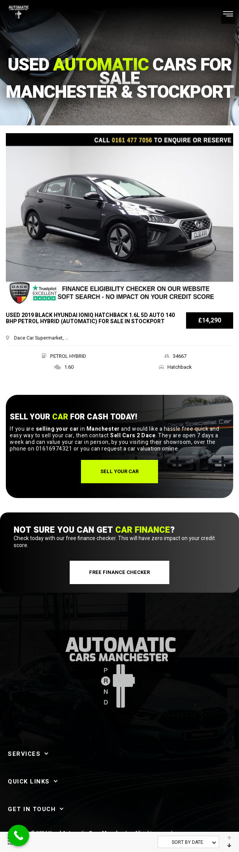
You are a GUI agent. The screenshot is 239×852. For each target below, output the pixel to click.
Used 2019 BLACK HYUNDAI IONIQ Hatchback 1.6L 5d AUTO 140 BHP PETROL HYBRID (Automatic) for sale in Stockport (90, 319)
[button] (119, 471)
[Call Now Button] (18, 835)
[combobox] (188, 842)
